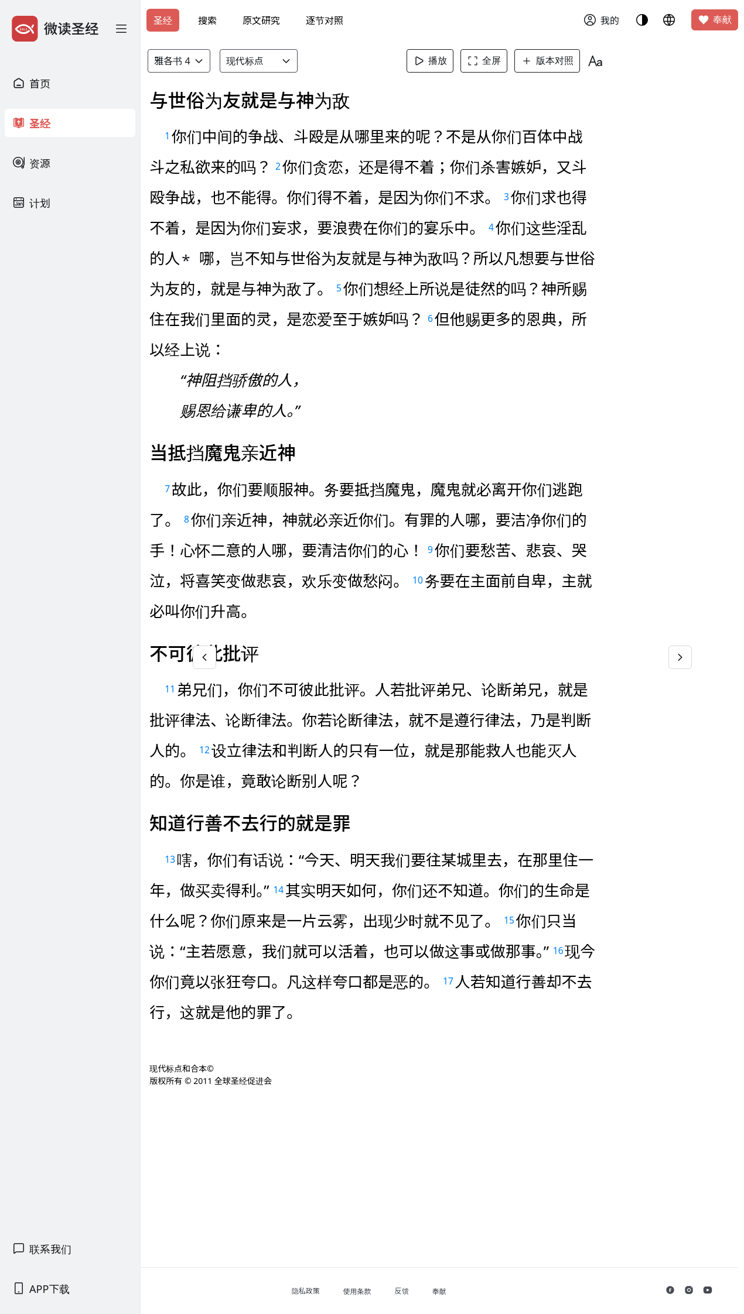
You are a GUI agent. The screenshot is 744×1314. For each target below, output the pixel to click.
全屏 (509, 61)
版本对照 (572, 61)
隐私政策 (375, 1291)
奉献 (715, 20)
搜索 (207, 20)
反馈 (472, 1291)
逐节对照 (324, 20)
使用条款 (427, 1291)
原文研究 (261, 20)
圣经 (162, 20)
